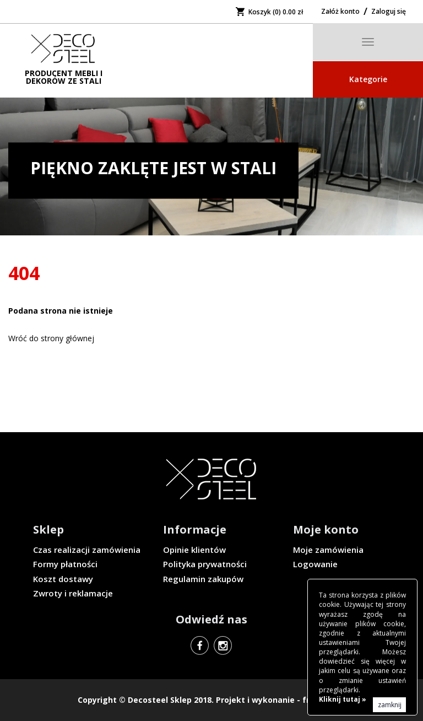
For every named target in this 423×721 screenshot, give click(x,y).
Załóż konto (340, 11)
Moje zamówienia (328, 549)
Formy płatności (65, 563)
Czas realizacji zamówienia (86, 549)
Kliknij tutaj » (342, 699)
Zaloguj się (388, 11)
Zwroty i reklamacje (73, 593)
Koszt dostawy (63, 578)
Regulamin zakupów (203, 578)
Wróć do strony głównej (51, 338)
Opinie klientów (194, 549)
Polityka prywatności (205, 563)
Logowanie (315, 563)
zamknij (390, 704)
